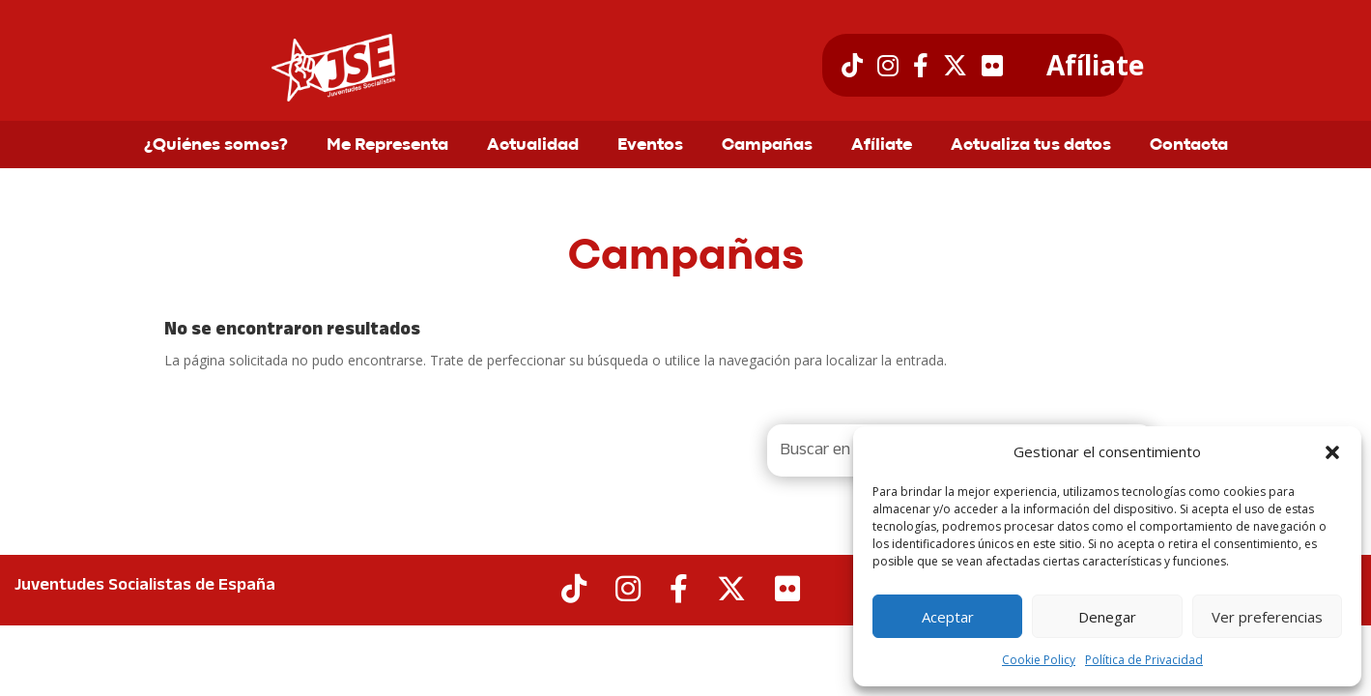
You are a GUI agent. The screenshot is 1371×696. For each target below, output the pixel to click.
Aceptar (948, 616)
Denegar (1107, 616)
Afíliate (1095, 65)
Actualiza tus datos (1031, 146)
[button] (1332, 452)
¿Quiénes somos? (216, 146)
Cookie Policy (1038, 660)
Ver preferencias (1267, 616)
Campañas (767, 146)
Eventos (650, 146)
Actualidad (533, 146)
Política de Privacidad (1144, 660)
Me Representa (387, 146)
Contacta (1189, 146)
